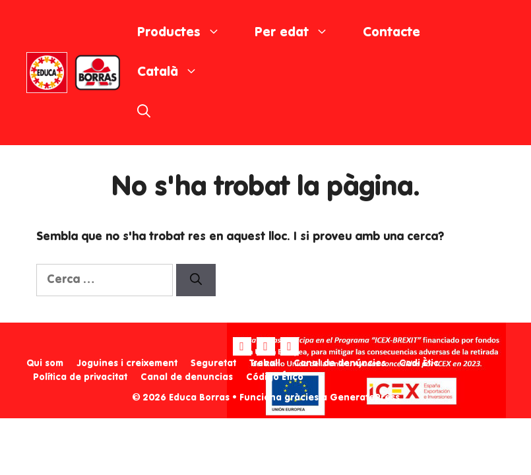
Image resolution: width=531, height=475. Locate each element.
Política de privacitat (80, 377)
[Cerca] (196, 280)
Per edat (300, 33)
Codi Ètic (419, 363)
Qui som (44, 363)
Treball (264, 363)
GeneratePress (365, 397)
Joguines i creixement (127, 363)
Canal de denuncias (187, 377)
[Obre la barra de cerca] (144, 112)
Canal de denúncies (340, 363)
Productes (187, 33)
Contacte (391, 33)
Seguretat (213, 363)
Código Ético (274, 377)
